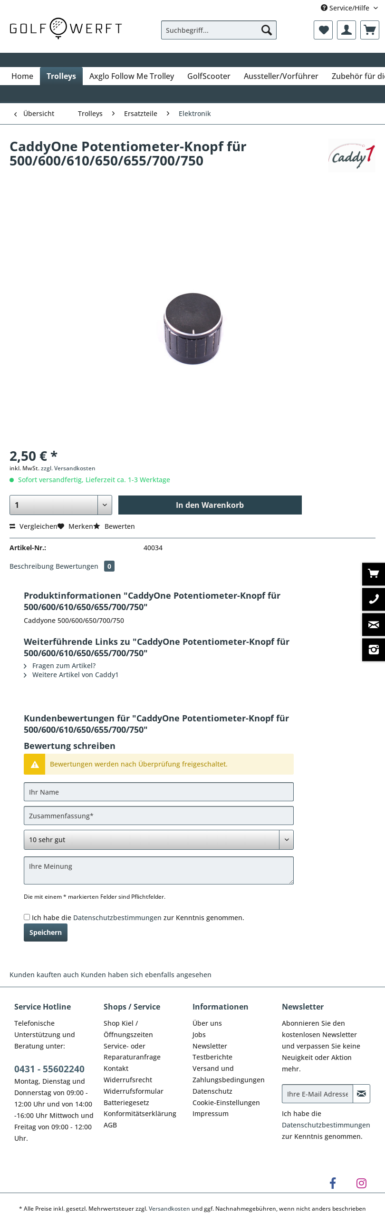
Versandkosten (169, 1209)
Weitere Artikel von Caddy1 (71, 674)
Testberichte (212, 1056)
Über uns (207, 1023)
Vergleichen (34, 526)
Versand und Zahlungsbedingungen (228, 1074)
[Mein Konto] (346, 29)
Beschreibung (32, 566)
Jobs (199, 1034)
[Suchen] (267, 29)
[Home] (22, 76)
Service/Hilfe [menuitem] (346, 7)
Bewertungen (85, 566)
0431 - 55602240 (49, 1069)
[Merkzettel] (323, 29)
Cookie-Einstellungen (226, 1102)
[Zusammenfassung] (159, 815)
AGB (110, 1124)
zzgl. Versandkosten (68, 468)
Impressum (210, 1113)
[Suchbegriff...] (219, 29)
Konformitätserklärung (140, 1113)
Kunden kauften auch (44, 974)
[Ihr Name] (159, 791)
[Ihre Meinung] (159, 870)
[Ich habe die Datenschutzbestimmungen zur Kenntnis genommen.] (27, 917)
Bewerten (114, 526)
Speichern (45, 932)
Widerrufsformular (134, 1091)
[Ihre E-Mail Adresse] (317, 1093)
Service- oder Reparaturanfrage (132, 1051)
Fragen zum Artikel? (60, 665)
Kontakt (116, 1068)
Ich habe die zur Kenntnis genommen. (138, 917)
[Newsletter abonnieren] (362, 1093)
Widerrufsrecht (128, 1079)
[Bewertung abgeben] (159, 840)
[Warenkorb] (369, 29)
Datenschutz (212, 1091)
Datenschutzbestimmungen (117, 917)
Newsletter (209, 1045)
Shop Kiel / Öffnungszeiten (128, 1029)
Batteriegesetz (126, 1102)
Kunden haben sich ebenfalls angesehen (146, 974)
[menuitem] (219, 34)
